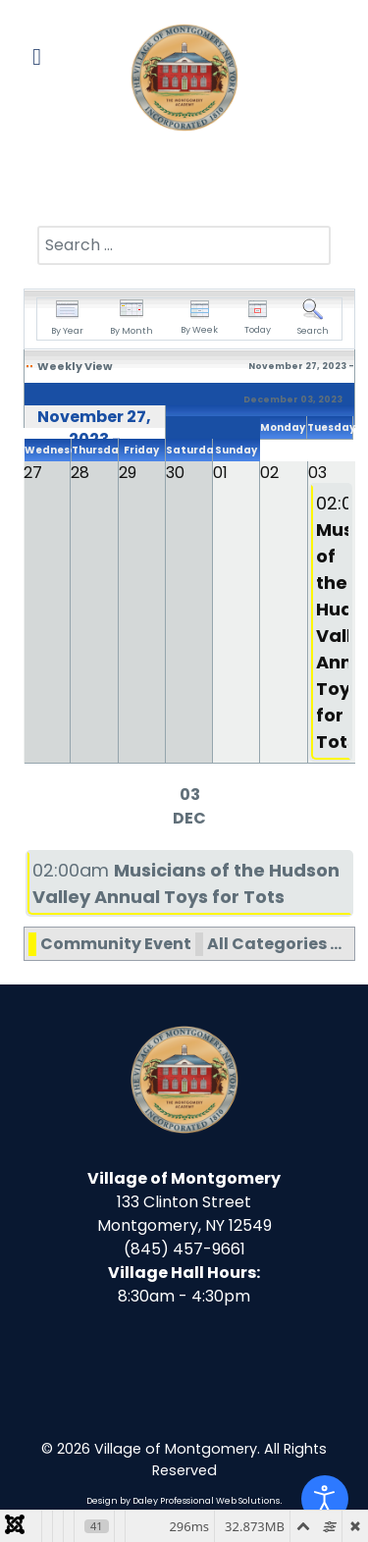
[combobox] (184, 245)
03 (317, 472)
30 (175, 472)
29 (127, 472)
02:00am (330, 622)
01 (220, 472)
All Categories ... (274, 943)
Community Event (115, 943)
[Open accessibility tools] (324, 1498)
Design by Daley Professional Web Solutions (183, 1501)
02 (269, 472)
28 (80, 472)
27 (33, 472)
